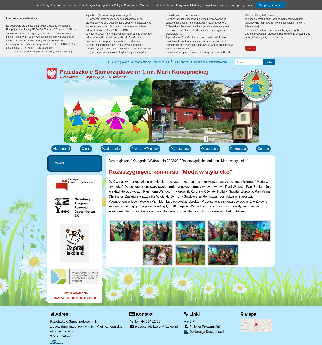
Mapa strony (141, 62)
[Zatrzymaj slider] (206, 139)
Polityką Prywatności (126, 5)
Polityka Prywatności (202, 326)
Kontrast (182, 62)
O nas (86, 148)
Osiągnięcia (209, 148)
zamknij (250, 48)
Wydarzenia (111, 148)
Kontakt (263, 148)
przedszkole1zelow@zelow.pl (153, 326)
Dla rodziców (179, 148)
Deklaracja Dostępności (204, 332)
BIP (189, 321)
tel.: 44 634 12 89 (144, 321)
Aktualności (61, 148)
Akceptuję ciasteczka (270, 5)
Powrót (59, 163)
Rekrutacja (238, 148)
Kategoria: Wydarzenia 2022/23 (156, 161)
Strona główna (118, 62)
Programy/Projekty (145, 148)
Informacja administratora (209, 62)
